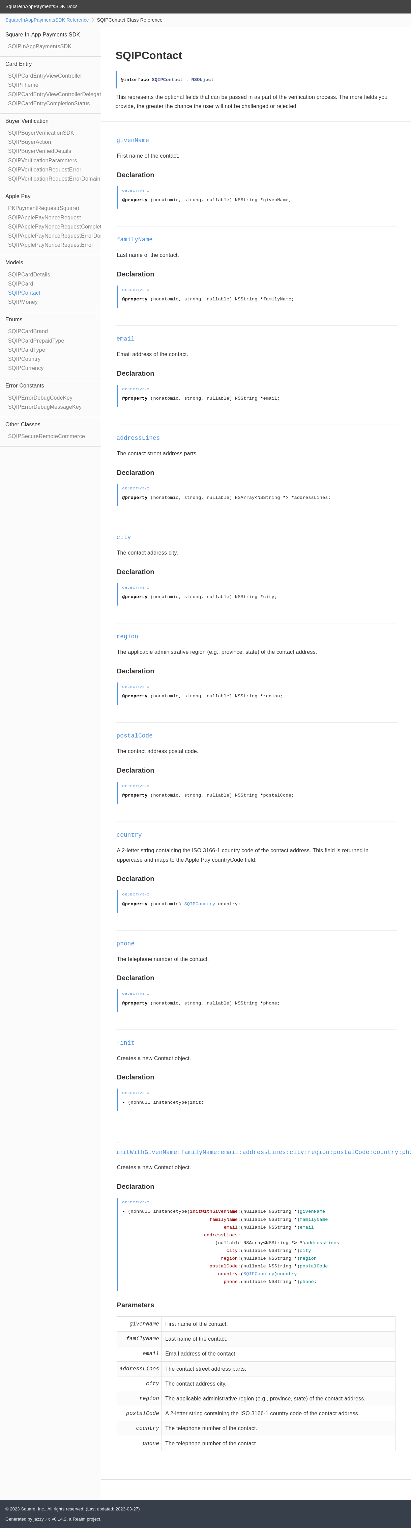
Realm (79, 1519)
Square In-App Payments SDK (42, 34)
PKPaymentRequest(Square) (43, 208)
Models (14, 262)
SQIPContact (24, 293)
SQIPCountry (24, 359)
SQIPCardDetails (29, 274)
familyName (135, 239)
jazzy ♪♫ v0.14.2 (50, 1519)
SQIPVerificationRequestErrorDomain (54, 179)
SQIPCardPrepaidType (36, 341)
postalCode (135, 735)
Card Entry (18, 64)
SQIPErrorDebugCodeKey (40, 398)
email (126, 339)
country (129, 835)
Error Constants (24, 385)
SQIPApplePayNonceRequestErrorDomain (60, 236)
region (128, 636)
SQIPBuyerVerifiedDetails (39, 151)
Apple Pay (18, 196)
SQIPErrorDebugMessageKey (45, 407)
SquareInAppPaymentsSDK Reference (47, 20)
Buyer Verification (27, 121)
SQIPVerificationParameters (42, 160)
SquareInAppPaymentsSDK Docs (41, 6)
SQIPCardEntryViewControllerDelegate (56, 94)
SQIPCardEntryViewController (45, 76)
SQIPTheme (23, 85)
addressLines (138, 438)
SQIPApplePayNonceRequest (44, 217)
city (124, 537)
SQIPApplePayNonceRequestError (50, 245)
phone (126, 943)
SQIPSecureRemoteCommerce (46, 436)
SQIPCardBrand (28, 331)
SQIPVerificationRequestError (44, 169)
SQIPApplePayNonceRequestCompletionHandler (68, 227)
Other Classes (22, 424)
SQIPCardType (26, 350)
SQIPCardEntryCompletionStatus (49, 103)
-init (126, 1043)
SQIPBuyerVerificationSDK (41, 133)
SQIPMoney (23, 302)
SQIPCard (20, 284)
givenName (133, 140)
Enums (14, 319)
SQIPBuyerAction (29, 142)
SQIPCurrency (26, 368)
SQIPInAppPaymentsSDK (39, 46)
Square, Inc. (33, 1508)
